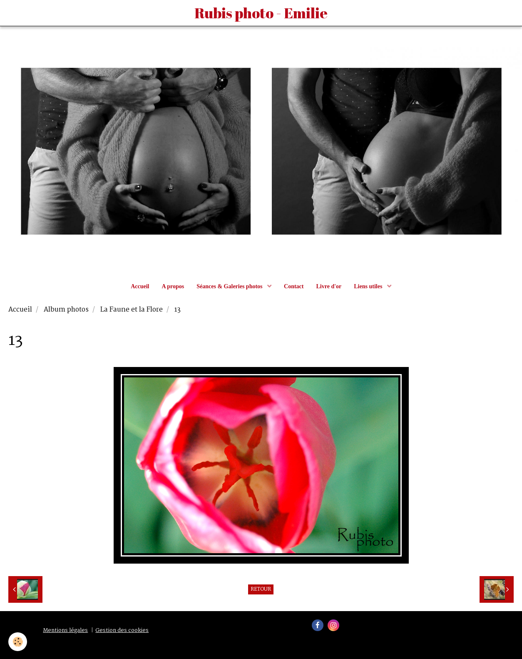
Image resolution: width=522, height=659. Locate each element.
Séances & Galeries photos (230, 286)
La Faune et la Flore (131, 310)
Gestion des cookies (122, 630)
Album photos (66, 310)
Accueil (140, 286)
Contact (293, 286)
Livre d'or (328, 286)
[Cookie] (17, 641)
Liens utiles (369, 286)
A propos (173, 286)
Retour (261, 589)
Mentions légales (65, 630)
